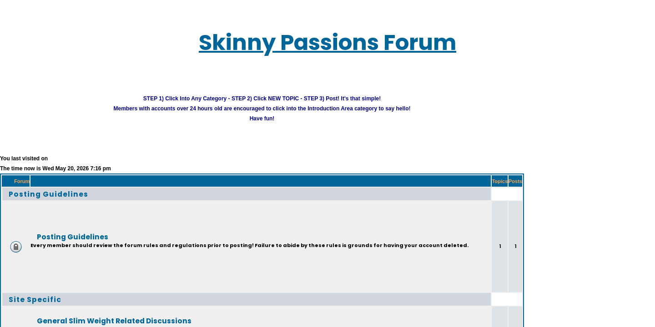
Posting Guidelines (35, 182)
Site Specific (24, 287)
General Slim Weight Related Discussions (87, 308)
